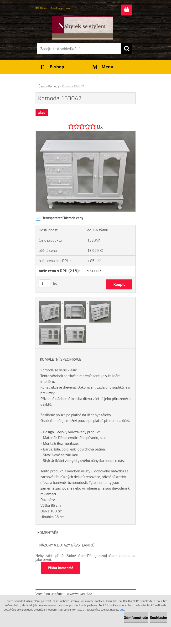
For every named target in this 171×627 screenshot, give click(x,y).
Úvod (42, 86)
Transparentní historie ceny (59, 218)
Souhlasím (158, 617)
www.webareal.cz (79, 593)
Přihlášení (41, 8)
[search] (126, 48)
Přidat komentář (60, 568)
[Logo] (82, 28)
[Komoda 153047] (85, 133)
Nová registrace (60, 8)
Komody (53, 86)
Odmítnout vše (136, 617)
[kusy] (45, 283)
